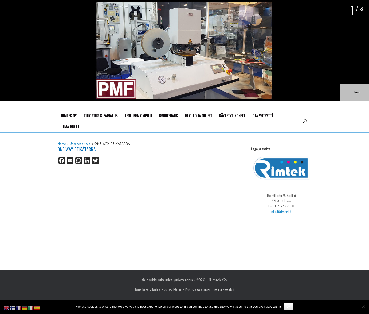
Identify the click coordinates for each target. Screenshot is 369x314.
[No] (363, 306)
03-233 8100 (285, 206)
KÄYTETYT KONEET (232, 116)
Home (61, 143)
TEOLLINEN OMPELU (138, 116)
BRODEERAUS (168, 116)
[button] (344, 92)
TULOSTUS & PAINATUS (100, 116)
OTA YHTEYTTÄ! (263, 116)
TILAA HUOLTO (71, 126)
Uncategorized (80, 143)
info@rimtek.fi (281, 212)
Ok (288, 306)
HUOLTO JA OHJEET (198, 116)
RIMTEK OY (69, 116)
